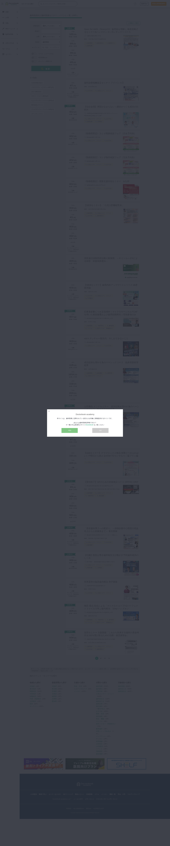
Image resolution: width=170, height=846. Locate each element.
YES (69, 430)
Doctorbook (89, 425)
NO (100, 430)
